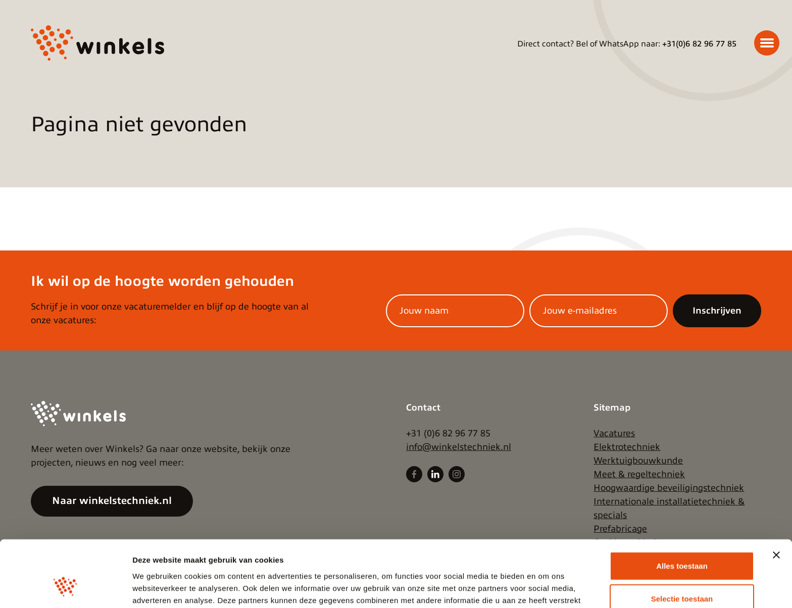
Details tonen (546, 588)
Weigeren (682, 575)
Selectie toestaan (682, 542)
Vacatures (614, 433)
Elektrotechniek (626, 447)
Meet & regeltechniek (639, 474)
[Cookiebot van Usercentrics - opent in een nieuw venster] (65, 588)
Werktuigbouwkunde (638, 460)
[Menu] (766, 43)
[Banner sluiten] (776, 497)
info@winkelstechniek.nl (458, 447)
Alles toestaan (682, 508)
